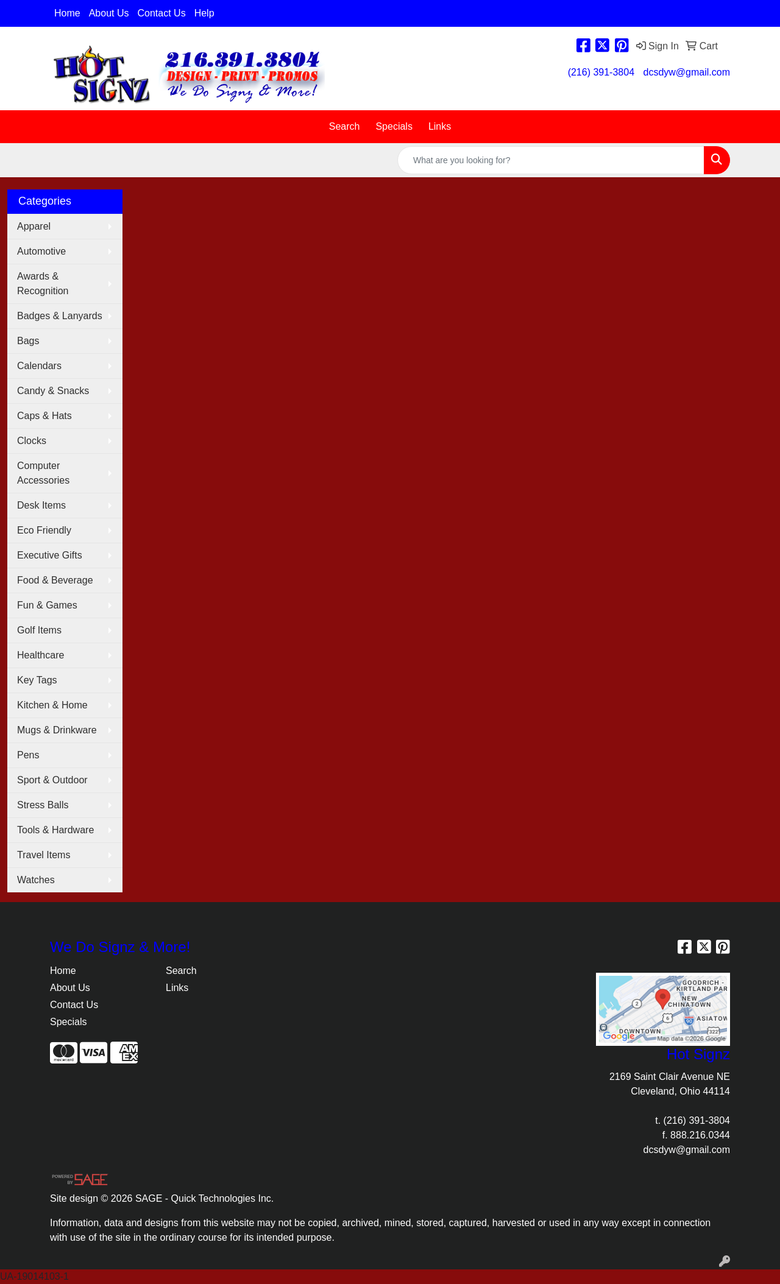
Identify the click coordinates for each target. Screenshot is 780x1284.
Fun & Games (47, 605)
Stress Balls (42, 805)
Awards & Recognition (43, 283)
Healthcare (40, 655)
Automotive (41, 251)
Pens (28, 755)
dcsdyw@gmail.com (687, 72)
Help (204, 13)
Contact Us (162, 13)
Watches (36, 880)
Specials (393, 126)
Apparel (34, 226)
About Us (109, 13)
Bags (28, 341)
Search (344, 126)
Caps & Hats (44, 416)
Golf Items (39, 630)
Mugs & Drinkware (57, 730)
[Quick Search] (550, 160)
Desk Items (41, 505)
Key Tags (37, 680)
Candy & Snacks (53, 391)
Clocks (31, 441)
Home (67, 13)
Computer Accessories (43, 472)
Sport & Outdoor (52, 780)
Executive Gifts (49, 555)
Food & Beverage (55, 580)
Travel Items (43, 855)
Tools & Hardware (55, 830)
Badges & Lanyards (59, 316)
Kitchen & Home (52, 705)
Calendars (39, 366)
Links (439, 126)
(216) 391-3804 (601, 72)
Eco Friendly (44, 530)
